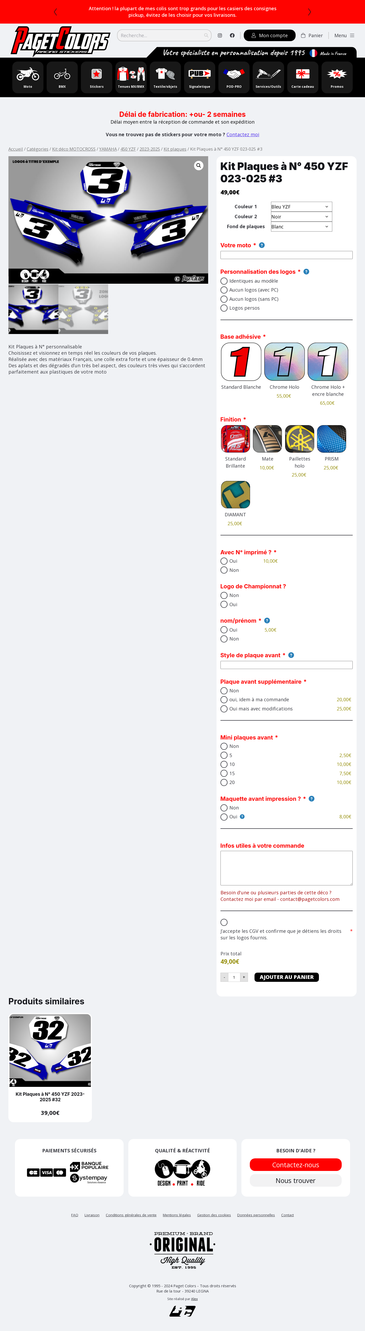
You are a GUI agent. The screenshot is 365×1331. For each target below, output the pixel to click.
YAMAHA (108, 149)
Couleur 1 (246, 206)
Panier (312, 35)
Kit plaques (175, 149)
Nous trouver (296, 1180)
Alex (194, 1299)
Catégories (37, 149)
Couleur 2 (246, 216)
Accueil (15, 149)
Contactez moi (242, 134)
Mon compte (270, 35)
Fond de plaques (246, 226)
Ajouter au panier (287, 977)
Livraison (92, 1215)
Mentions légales (177, 1215)
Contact (287, 1215)
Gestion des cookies (214, 1215)
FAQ (74, 1215)
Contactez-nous (295, 1164)
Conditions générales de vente (131, 1215)
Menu (344, 35)
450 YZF (128, 149)
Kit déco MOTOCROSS (74, 149)
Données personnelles (256, 1215)
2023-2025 (150, 149)
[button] (198, 165)
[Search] (164, 35)
